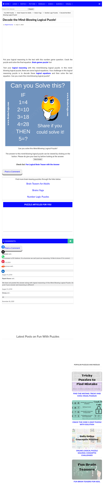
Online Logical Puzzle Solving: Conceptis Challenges (87, 100)
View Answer (36, 159)
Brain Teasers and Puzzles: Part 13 (86, 389)
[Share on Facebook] (2, 230)
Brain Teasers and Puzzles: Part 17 (86, 403)
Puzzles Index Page (78, 447)
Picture (32, 4)
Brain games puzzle (40, 62)
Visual (68, 4)
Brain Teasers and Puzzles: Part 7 (85, 368)
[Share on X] (2, 235)
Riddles (41, 4)
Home (7, 4)
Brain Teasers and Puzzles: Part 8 (85, 372)
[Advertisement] (36, 43)
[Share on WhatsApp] (2, 240)
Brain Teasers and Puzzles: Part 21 (86, 418)
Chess (50, 4)
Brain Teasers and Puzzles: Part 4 (85, 357)
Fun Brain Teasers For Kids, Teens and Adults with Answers (87, 131)
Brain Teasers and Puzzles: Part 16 (86, 400)
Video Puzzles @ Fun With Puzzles (83, 452)
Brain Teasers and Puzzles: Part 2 (85, 350)
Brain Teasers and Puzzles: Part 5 (85, 361)
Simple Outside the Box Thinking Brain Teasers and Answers (87, 162)
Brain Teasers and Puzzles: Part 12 (86, 386)
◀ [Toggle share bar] (2, 227)
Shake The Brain (77, 465)
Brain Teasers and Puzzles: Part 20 (86, 414)
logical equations (46, 73)
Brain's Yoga (76, 468)
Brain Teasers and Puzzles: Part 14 (86, 393)
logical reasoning (19, 68)
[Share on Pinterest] (2, 245)
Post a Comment (12, 172)
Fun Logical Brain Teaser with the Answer (41, 165)
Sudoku (59, 4)
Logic (15, 4)
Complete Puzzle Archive (82, 421)
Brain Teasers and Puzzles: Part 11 (86, 382)
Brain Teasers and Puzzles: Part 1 (85, 347)
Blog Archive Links (78, 434)
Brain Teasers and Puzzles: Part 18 (86, 407)
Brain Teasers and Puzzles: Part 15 (86, 396)
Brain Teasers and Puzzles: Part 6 (85, 364)
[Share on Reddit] (2, 250)
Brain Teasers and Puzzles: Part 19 (86, 411)
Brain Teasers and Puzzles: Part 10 (86, 379)
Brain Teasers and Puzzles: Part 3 (85, 354)
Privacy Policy (76, 444)
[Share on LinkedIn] (2, 255)
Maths (23, 4)
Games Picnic (76, 471)
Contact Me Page (77, 437)
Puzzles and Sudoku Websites (81, 449)
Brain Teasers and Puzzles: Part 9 (85, 375)
